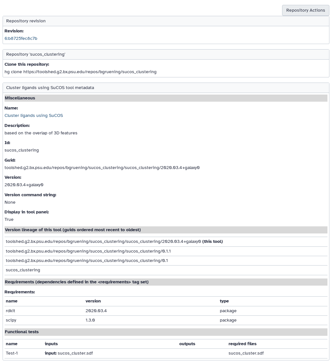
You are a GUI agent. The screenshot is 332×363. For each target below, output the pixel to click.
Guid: (10, 160)
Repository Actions (305, 10)
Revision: (14, 31)
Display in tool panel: (27, 212)
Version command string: (30, 195)
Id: (7, 142)
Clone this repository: (27, 64)
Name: (11, 108)
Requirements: (20, 292)
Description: (17, 125)
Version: (13, 177)
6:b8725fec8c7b (21, 38)
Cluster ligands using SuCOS (34, 115)
